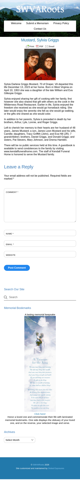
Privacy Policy (61, 24)
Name (10, 234)
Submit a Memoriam (37, 24)
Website (10, 256)
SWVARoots (38, 465)
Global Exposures (56, 469)
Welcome (16, 24)
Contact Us (40, 29)
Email (10, 245)
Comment (12, 193)
